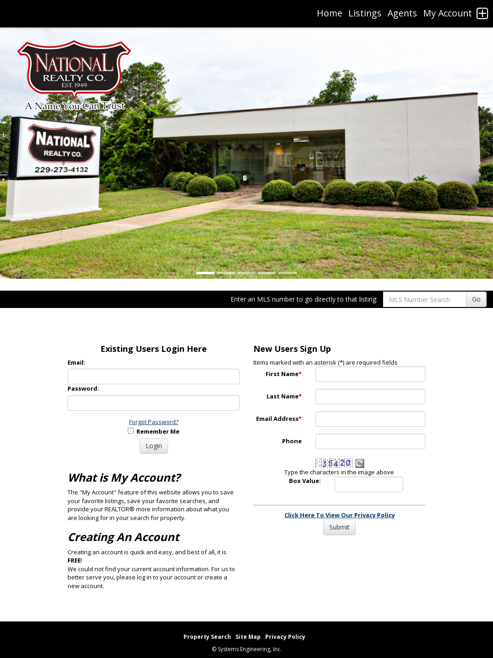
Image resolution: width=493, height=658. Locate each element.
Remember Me (153, 431)
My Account (447, 13)
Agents (402, 13)
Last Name (284, 396)
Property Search (207, 637)
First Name (284, 374)
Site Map (248, 637)
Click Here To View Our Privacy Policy (339, 515)
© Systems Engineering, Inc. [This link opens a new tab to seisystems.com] (247, 649)
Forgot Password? (153, 422)
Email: (76, 362)
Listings (365, 13)
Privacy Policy (285, 637)
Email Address (279, 418)
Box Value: (305, 481)
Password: (83, 388)
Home (329, 13)
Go (476, 299)
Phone (292, 441)
